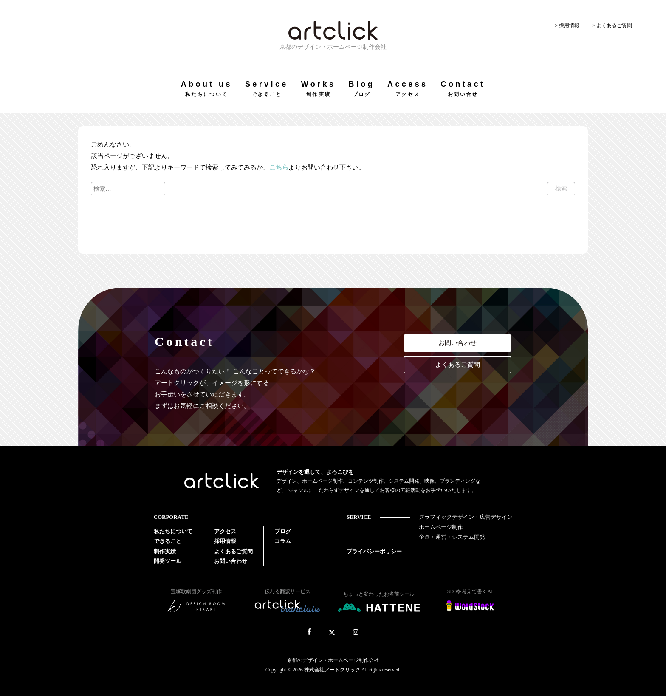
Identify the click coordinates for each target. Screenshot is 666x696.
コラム (282, 541)
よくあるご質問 (457, 364)
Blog (361, 88)
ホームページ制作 (441, 527)
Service (266, 88)
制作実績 (165, 551)
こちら (278, 167)
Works (318, 88)
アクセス (225, 531)
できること (167, 541)
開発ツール (167, 561)
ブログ (282, 531)
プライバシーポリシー (374, 551)
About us (206, 88)
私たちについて (173, 531)
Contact (462, 88)
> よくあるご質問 (612, 25)
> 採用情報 (567, 25)
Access (407, 88)
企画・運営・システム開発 (452, 537)
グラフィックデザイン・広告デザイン (466, 517)
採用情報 (225, 541)
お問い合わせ (457, 343)
